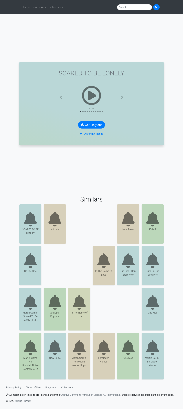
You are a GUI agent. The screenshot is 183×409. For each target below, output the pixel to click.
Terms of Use (33, 387)
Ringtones (39, 7)
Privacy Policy (13, 387)
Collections (55, 7)
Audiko (18, 401)
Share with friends (91, 133)
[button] (60, 97)
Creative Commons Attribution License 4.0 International (90, 394)
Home (26, 7)
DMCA (27, 401)
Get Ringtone (91, 125)
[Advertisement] (91, 38)
